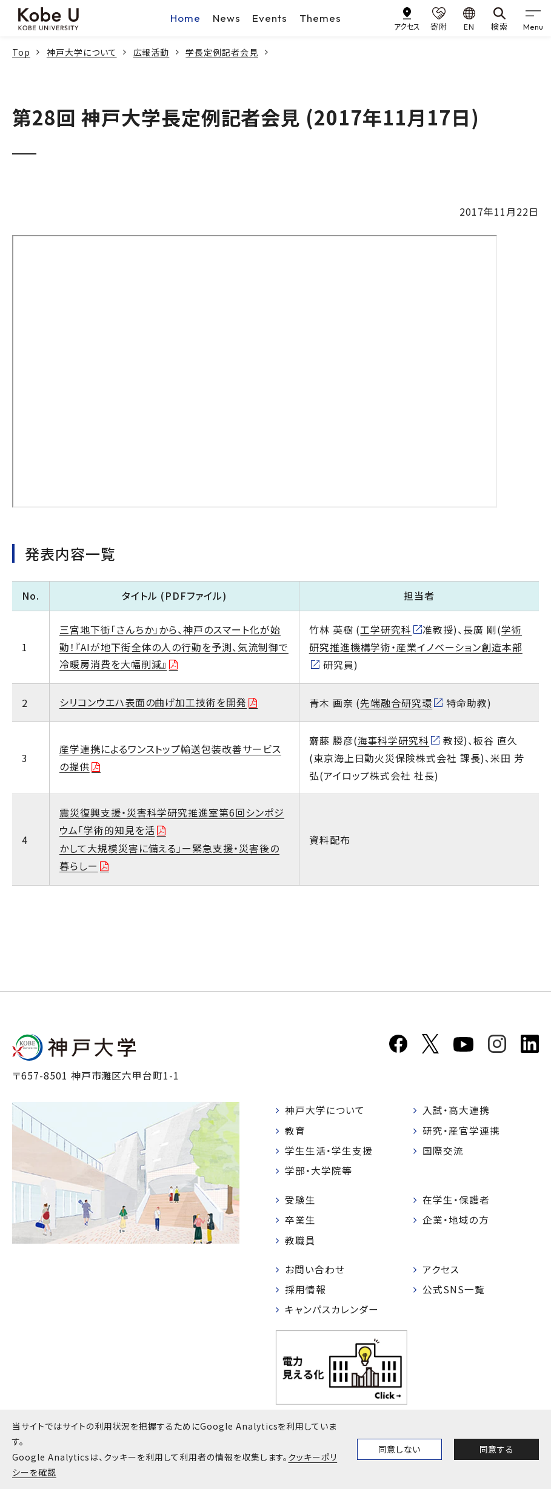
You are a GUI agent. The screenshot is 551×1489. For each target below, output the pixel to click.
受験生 (301, 1202)
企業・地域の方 (456, 1222)
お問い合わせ (316, 1272)
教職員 (301, 1242)
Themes (320, 18)
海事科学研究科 (394, 740)
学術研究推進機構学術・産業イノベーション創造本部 (416, 638)
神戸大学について (82, 52)
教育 (296, 1131)
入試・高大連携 (456, 1110)
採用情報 (306, 1292)
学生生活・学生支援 (329, 1151)
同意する (496, 1449)
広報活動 (151, 52)
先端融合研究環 (396, 702)
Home (185, 18)
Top (21, 52)
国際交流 (443, 1151)
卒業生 (301, 1222)
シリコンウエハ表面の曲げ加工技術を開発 (153, 702)
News (227, 18)
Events (269, 18)
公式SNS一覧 (454, 1292)
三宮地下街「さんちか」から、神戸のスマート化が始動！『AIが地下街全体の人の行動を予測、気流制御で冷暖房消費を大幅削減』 (174, 647)
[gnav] (533, 18)
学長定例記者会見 (221, 52)
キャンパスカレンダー (332, 1313)
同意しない (399, 1449)
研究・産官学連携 (462, 1131)
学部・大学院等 (319, 1172)
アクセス (441, 1272)
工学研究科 (386, 629)
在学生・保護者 (456, 1202)
